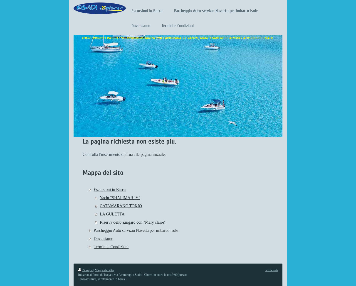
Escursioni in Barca (110, 189)
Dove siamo (103, 238)
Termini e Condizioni (111, 246)
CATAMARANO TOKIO (121, 206)
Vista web (271, 270)
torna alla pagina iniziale (144, 154)
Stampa (85, 270)
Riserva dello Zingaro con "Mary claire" (133, 222)
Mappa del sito (104, 270)
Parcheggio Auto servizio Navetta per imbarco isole (136, 230)
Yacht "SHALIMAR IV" (120, 198)
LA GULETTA (112, 214)
